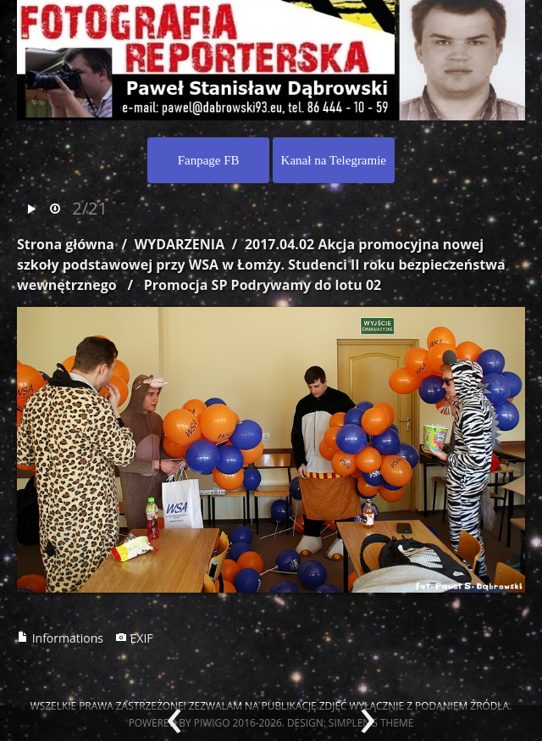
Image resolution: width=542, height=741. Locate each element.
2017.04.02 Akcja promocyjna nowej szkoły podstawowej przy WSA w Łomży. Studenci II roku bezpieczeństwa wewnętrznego (261, 264)
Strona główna (65, 244)
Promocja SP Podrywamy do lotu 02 (262, 285)
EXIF (134, 638)
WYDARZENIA (179, 244)
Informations (60, 638)
